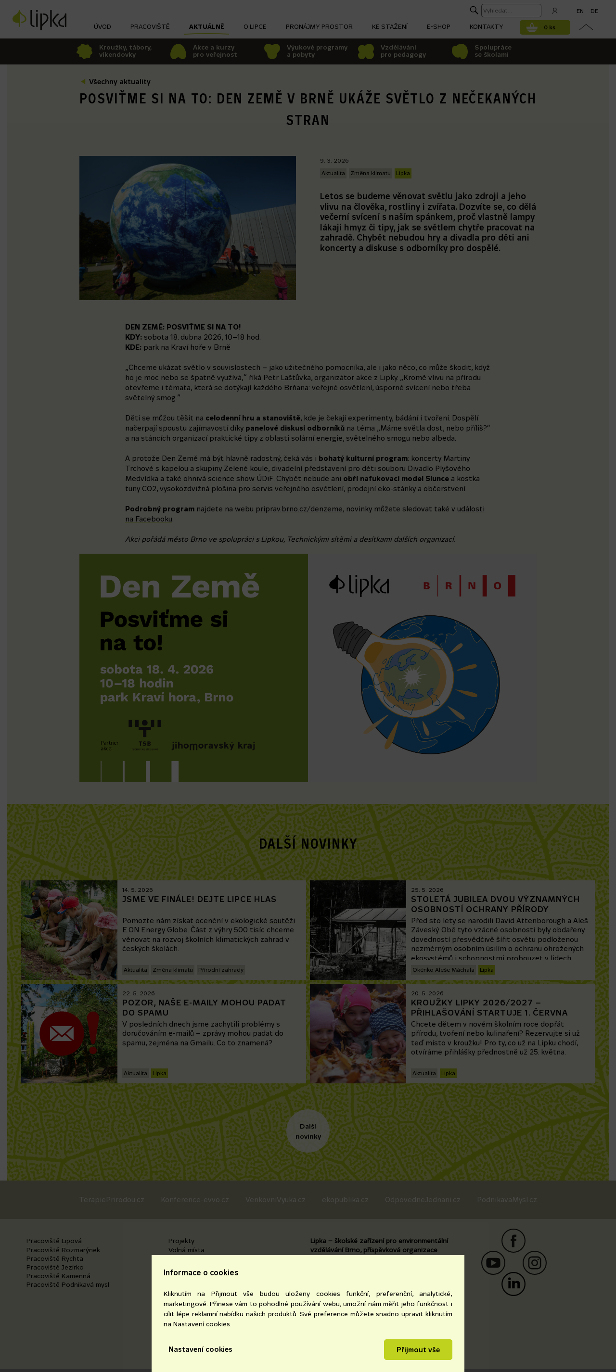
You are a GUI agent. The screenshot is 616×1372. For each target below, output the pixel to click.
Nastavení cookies (200, 1349)
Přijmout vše (418, 1350)
